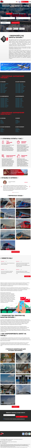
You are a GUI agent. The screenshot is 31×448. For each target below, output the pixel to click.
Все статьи (15, 406)
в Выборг (1, 128)
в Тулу (1, 120)
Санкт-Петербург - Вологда (20, 88)
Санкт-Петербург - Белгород (20, 91)
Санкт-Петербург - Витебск (20, 87)
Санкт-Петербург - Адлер (19, 92)
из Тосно (17, 130)
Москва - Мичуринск (3, 90)
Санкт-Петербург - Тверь (19, 84)
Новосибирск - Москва (3, 98)
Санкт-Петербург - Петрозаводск (20, 86)
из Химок (17, 120)
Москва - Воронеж (3, 84)
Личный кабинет (25, 1)
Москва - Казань (2, 85)
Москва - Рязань (2, 92)
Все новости (27, 276)
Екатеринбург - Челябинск (19, 101)
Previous (1, 187)
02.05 (3, 24)
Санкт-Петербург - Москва (19, 83)
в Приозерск (2, 129)
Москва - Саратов (3, 91)
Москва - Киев (2, 89)
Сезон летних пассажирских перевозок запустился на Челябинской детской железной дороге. (7, 272)
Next (30, 187)
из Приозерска (18, 129)
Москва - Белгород (3, 88)
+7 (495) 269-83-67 (4, 443)
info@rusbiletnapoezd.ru (4, 441)
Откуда (1, 16)
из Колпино (17, 131)
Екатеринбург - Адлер (19, 99)
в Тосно (1, 130)
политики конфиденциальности (19, 417)
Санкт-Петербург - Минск (19, 89)
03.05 (5, 24)
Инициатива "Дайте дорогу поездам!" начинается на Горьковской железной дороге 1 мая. (23, 272)
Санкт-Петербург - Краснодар (20, 90)
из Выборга (17, 128)
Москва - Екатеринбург (3, 87)
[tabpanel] (15, 185)
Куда (16, 16)
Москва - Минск (2, 86)
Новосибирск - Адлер (3, 100)
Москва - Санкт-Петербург (4, 83)
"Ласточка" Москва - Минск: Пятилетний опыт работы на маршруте (7, 264)
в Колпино (2, 131)
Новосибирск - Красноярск (4, 101)
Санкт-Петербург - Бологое (20, 85)
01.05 (1, 24)
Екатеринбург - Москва (19, 98)
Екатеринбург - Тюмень (19, 100)
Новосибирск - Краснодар (4, 99)
